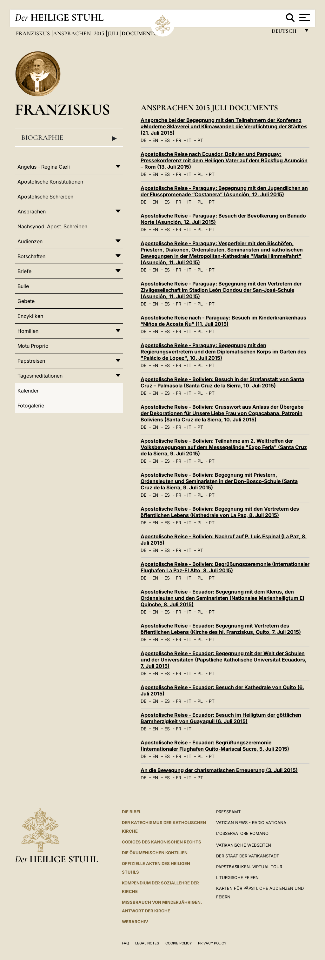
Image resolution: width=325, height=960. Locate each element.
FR (178, 140)
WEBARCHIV (135, 921)
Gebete (26, 301)
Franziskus (33, 33)
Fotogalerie (30, 405)
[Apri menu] (304, 17)
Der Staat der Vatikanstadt (247, 855)
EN (155, 140)
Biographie (69, 138)
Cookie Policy (178, 943)
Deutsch (286, 32)
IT (189, 140)
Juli (113, 33)
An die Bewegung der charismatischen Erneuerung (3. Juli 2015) (219, 770)
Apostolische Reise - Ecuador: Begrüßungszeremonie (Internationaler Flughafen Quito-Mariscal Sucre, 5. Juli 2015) (215, 745)
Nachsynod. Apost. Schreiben (52, 226)
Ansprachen (72, 33)
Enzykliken (30, 316)
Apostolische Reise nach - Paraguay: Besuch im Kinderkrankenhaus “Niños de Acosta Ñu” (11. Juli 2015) (223, 320)
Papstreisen (31, 361)
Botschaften (31, 256)
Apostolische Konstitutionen (50, 181)
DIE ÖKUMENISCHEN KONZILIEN (155, 852)
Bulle (23, 286)
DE (143, 140)
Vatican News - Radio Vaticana (251, 822)
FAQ (125, 943)
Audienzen (30, 241)
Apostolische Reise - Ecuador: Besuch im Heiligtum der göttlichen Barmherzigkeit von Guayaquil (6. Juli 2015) (221, 718)
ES (167, 140)
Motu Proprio (33, 346)
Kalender (28, 390)
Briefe (24, 271)
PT (200, 140)
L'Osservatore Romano (242, 833)
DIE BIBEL (131, 811)
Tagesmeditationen (40, 376)
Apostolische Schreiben (45, 196)
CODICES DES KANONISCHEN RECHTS (161, 841)
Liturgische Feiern (237, 877)
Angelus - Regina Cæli (43, 167)
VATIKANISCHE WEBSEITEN (243, 845)
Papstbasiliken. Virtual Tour (249, 866)
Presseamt (228, 811)
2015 (99, 33)
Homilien (27, 331)
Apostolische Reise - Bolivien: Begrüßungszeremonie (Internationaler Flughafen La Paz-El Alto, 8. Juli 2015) (225, 567)
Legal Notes (147, 943)
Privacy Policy (212, 943)
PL (200, 174)
